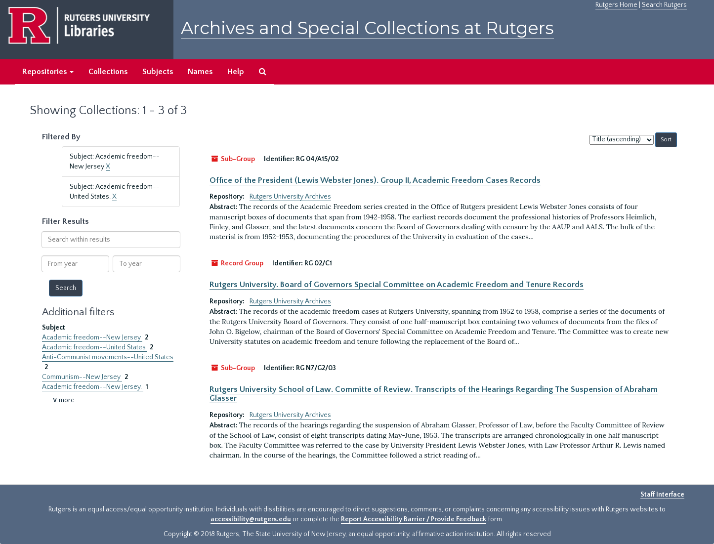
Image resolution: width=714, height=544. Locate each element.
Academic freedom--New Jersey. (92, 387)
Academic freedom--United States (94, 347)
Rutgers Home (616, 5)
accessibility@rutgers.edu (250, 519)
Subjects (157, 71)
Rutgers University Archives (290, 197)
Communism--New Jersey (82, 377)
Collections (107, 71)
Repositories (48, 71)
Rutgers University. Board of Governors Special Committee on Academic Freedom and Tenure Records (397, 284)
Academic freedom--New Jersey (92, 337)
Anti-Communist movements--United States (107, 357)
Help (235, 71)
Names (200, 71)
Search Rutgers (664, 5)
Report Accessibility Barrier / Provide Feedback (413, 519)
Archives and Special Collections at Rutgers (367, 28)
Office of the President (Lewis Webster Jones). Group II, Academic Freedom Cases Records (375, 180)
